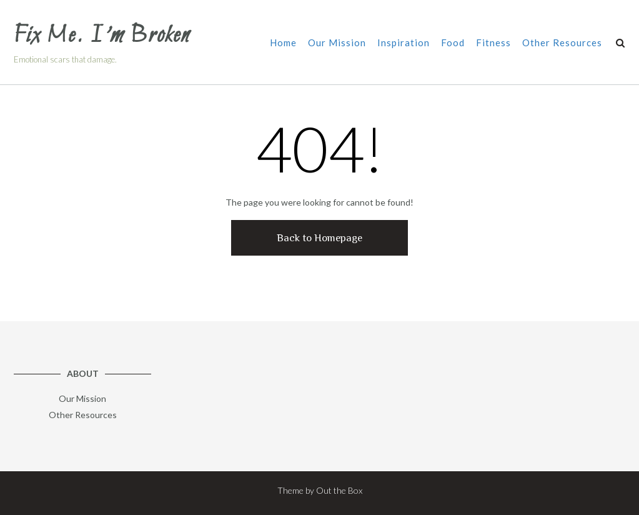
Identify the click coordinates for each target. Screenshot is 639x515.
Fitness (493, 43)
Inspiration (403, 43)
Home (283, 43)
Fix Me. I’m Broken (102, 35)
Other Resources (562, 43)
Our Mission (337, 43)
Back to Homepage (319, 238)
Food (453, 43)
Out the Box (339, 490)
